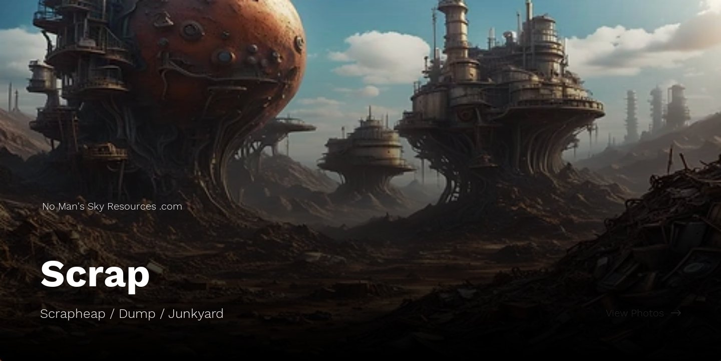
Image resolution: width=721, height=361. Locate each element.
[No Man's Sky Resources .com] (113, 206)
